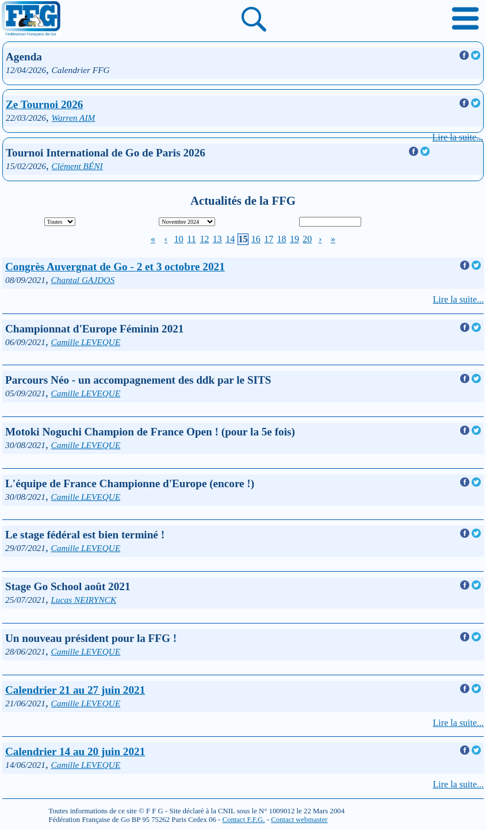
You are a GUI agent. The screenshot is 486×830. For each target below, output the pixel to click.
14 (230, 239)
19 (294, 239)
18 (281, 239)
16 (256, 239)
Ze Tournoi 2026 (44, 104)
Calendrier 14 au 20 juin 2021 (75, 751)
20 (307, 239)
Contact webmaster (299, 820)
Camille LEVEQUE (86, 342)
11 (191, 239)
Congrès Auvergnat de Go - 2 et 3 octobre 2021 (115, 267)
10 (178, 239)
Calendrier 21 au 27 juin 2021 (75, 690)
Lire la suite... (458, 137)
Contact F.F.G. (243, 820)
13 (217, 239)
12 (204, 239)
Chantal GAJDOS (83, 280)
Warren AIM (73, 118)
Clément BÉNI (77, 166)
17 (268, 239)
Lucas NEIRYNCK (84, 600)
